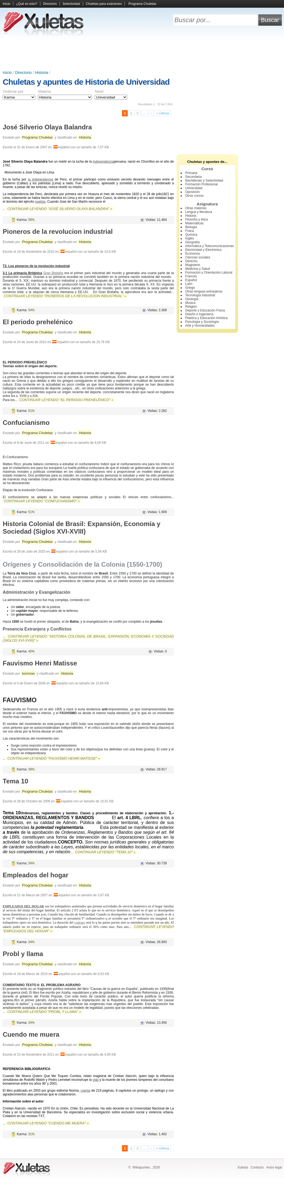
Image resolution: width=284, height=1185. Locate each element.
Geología (192, 299)
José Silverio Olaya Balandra (47, 127)
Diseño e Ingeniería (199, 314)
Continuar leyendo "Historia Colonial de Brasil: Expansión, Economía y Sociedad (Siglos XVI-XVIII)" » (88, 638)
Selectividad (71, 4)
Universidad (193, 188)
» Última (162, 113)
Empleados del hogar (35, 875)
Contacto (257, 1167)
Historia (41, 72)
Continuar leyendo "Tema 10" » (105, 852)
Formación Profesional (201, 184)
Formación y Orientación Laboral (208, 272)
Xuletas (242, 1167)
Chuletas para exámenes (104, 4)
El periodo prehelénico (38, 322)
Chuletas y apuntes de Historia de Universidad (86, 81)
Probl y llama (23, 953)
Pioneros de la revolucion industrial (58, 231)
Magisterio (192, 265)
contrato (79, 922)
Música (190, 303)
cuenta (85, 1090)
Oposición (192, 192)
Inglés (189, 238)
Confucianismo (26, 422)
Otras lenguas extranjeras (203, 291)
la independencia (40, 179)
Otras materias (196, 208)
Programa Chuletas (142, 4)
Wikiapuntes (141, 1167)
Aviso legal (274, 1167)
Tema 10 (15, 781)
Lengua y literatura (198, 212)
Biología (191, 227)
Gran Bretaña (53, 273)
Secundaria (193, 177)
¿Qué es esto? (26, 4)
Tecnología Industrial (200, 295)
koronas (28, 673)
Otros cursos (194, 196)
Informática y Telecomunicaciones (209, 246)
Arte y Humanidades (200, 325)
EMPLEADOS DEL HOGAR (23, 906)
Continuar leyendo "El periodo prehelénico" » (66, 400)
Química (191, 235)
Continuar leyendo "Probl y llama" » (44, 1012)
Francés (191, 276)
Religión (191, 306)
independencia (103, 161)
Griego (190, 288)
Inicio (6, 4)
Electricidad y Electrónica (203, 250)
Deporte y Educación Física (205, 310)
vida (95, 1080)
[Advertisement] (142, 54)
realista (40, 201)
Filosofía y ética (196, 219)
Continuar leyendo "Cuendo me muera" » (48, 1123)
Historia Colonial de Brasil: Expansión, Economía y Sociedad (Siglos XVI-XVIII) (81, 527)
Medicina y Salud (197, 269)
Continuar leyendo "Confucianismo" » (42, 501)
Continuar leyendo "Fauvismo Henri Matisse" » (53, 758)
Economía (192, 253)
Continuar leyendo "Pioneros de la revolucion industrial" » (65, 296)
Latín (189, 284)
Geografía (192, 242)
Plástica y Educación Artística (206, 318)
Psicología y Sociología (202, 322)
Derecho (191, 261)
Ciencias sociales (197, 257)
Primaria (191, 173)
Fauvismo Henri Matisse (40, 663)
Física (189, 231)
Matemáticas (194, 223)
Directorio (50, 4)
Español (191, 280)
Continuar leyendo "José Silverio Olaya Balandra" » (59, 209)
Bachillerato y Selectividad (204, 180)
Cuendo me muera (31, 1034)
